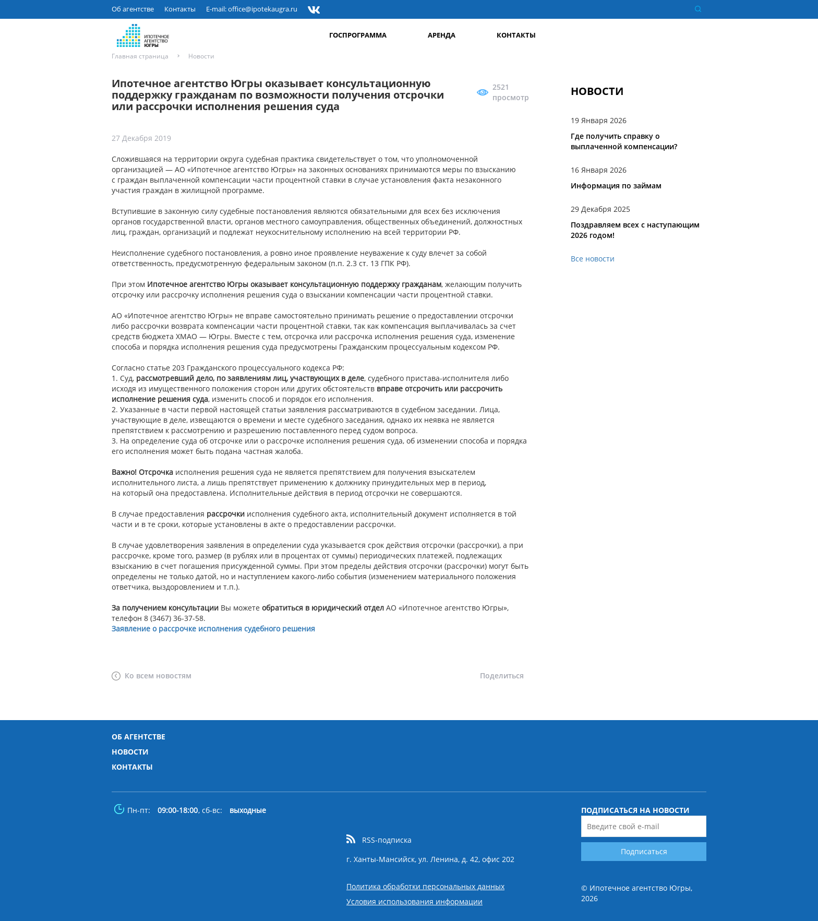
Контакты (180, 9)
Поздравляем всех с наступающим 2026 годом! (635, 230)
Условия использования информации (414, 901)
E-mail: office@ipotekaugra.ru (251, 9)
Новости (130, 752)
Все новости (593, 259)
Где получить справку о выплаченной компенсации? (624, 141)
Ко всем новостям (158, 675)
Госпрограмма (360, 35)
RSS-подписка (387, 840)
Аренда (443, 35)
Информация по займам (616, 185)
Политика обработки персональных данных (425, 886)
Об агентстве (133, 9)
